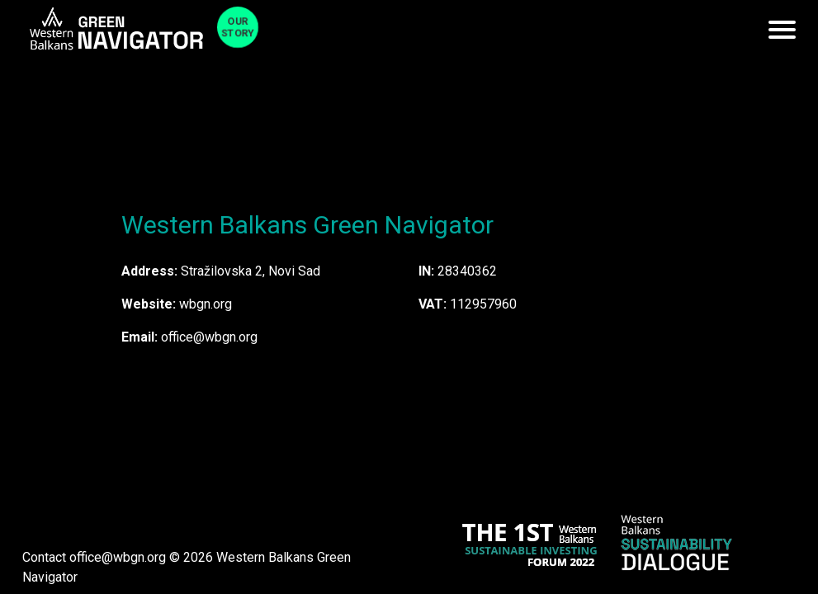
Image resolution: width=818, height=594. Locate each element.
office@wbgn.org (117, 557)
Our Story (237, 27)
